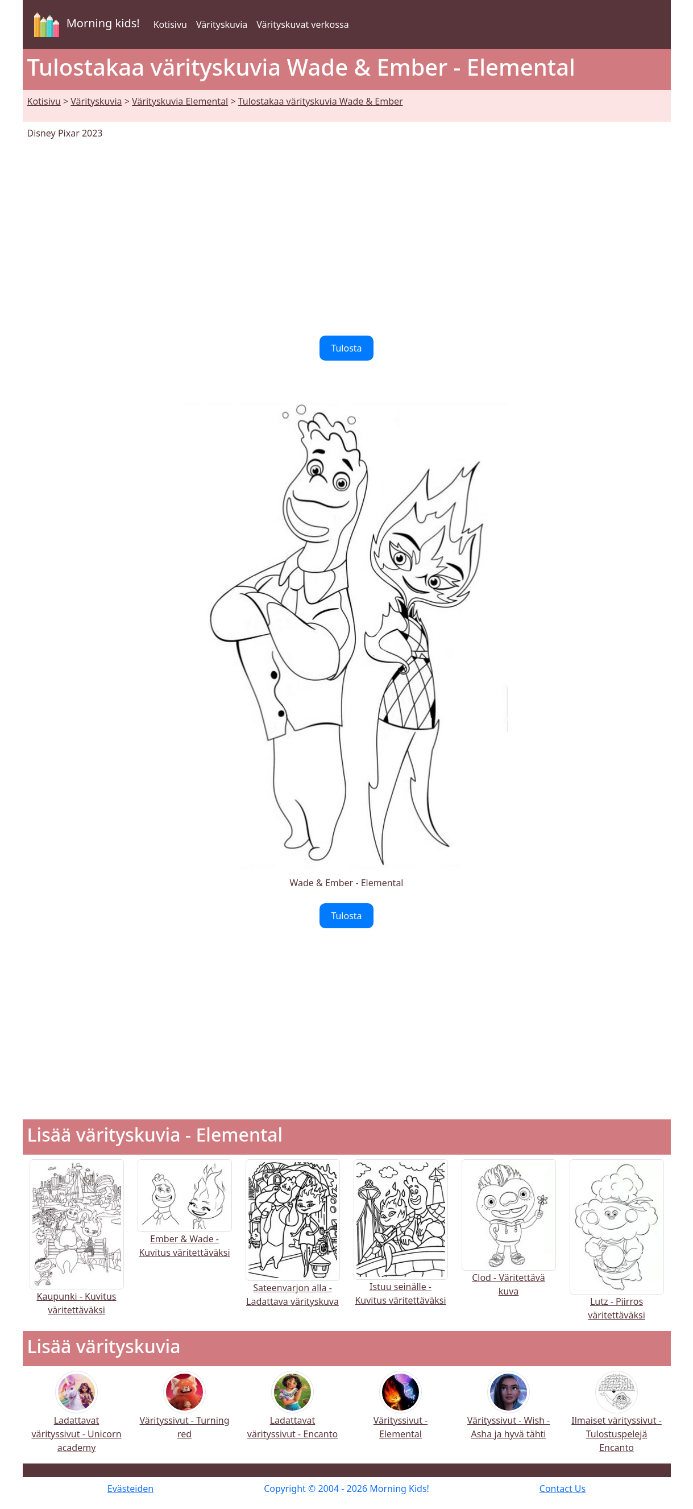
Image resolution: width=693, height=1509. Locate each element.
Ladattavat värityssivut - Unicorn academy (76, 1419)
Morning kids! (85, 24)
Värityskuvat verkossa (302, 24)
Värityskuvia (221, 24)
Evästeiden (130, 1488)
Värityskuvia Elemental (180, 101)
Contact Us (563, 1488)
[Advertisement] (347, 237)
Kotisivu (170, 24)
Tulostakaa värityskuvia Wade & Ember (320, 101)
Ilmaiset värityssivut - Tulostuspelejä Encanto (616, 1419)
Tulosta (346, 348)
